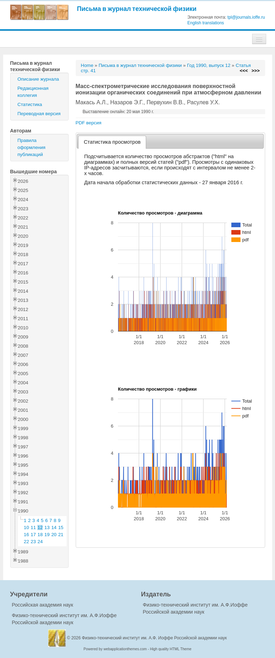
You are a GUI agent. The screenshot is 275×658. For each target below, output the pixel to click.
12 (40, 527)
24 (40, 541)
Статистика (30, 104)
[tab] (112, 142)
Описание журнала (38, 79)
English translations (205, 22)
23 (33, 541)
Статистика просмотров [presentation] (112, 142)
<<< (244, 70)
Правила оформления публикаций (32, 147)
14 (54, 527)
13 (47, 527)
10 (26, 527)
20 (54, 534)
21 (60, 534)
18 (40, 534)
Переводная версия (39, 113)
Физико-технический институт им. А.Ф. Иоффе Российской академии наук (154, 637)
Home (87, 65)
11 (33, 527)
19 (47, 534)
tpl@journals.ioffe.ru (246, 17)
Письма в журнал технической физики (137, 9)
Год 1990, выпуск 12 (208, 65)
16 (26, 534)
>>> (255, 70)
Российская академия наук (42, 605)
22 (26, 541)
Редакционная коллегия (33, 92)
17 (33, 534)
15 (60, 527)
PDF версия (88, 122)
